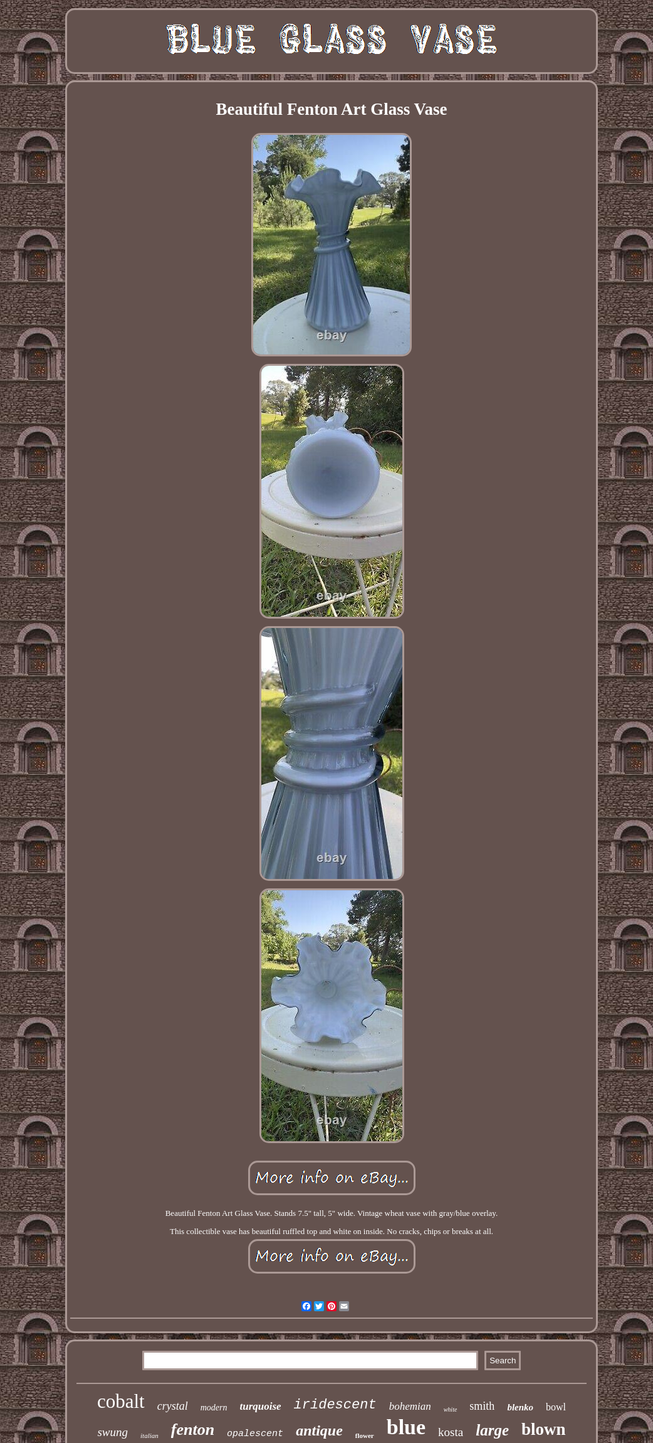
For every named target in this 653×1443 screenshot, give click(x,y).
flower (364, 1435)
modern (214, 1407)
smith (481, 1406)
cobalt (121, 1401)
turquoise (260, 1406)
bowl (556, 1407)
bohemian (410, 1406)
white (450, 1409)
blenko (520, 1407)
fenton (192, 1429)
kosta (450, 1432)
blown (543, 1429)
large (492, 1430)
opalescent (255, 1434)
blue (406, 1427)
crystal (172, 1406)
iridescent (335, 1405)
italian (149, 1435)
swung (112, 1432)
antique (319, 1430)
